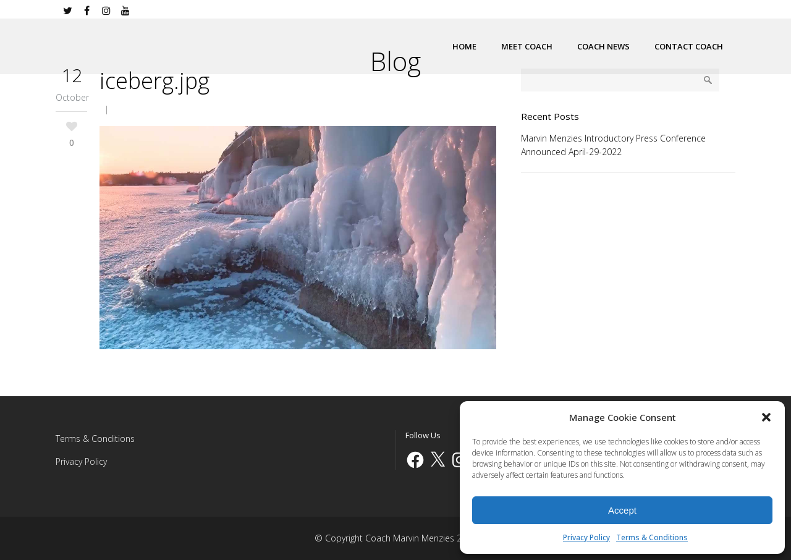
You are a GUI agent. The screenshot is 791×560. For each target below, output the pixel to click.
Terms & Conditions (652, 537)
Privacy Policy (586, 537)
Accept (622, 510)
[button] (766, 417)
